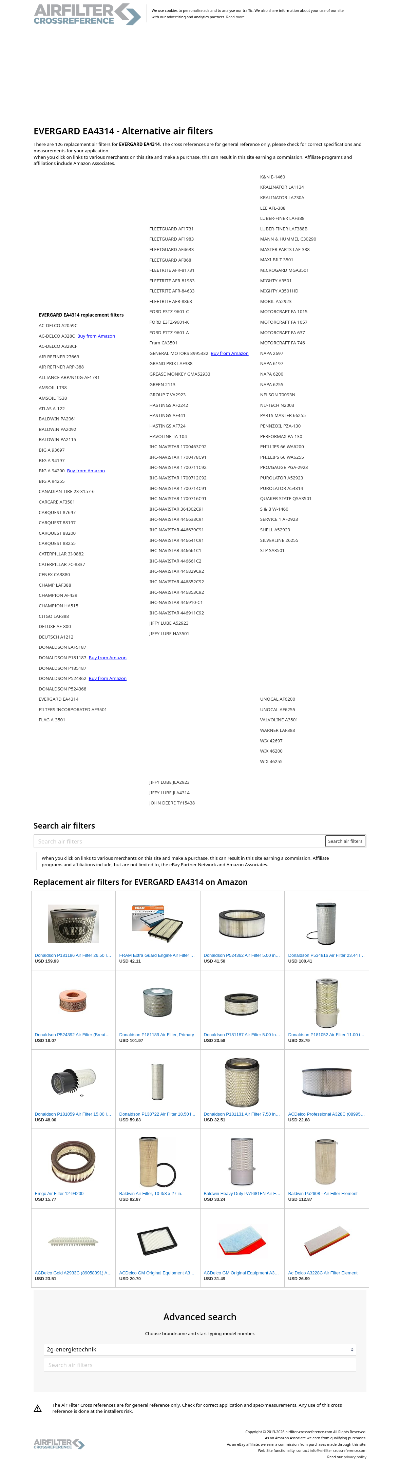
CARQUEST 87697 (57, 512)
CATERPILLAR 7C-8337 (62, 564)
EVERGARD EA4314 (58, 699)
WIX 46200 (271, 751)
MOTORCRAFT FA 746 (282, 343)
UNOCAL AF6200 (277, 699)
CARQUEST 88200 (57, 533)
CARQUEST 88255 (57, 543)
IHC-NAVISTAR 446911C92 (176, 613)
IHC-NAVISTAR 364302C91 (176, 509)
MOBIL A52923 (276, 301)
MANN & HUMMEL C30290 (288, 239)
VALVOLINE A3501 (279, 720)
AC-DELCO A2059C (58, 325)
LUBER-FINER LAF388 (282, 218)
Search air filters (345, 841)
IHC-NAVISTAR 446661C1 (175, 550)
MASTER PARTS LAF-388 (285, 249)
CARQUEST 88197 (57, 522)
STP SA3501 (272, 550)
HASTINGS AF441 (167, 415)
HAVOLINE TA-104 (168, 436)
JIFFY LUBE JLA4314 (169, 793)
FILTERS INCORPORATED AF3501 (73, 709)
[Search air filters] (180, 841)
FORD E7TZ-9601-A (169, 332)
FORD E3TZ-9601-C (169, 311)
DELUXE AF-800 (55, 626)
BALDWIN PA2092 (57, 429)
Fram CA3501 (163, 343)
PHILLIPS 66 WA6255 (282, 457)
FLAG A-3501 (52, 720)
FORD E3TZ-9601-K (169, 322)
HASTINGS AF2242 (168, 405)
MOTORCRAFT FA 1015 (284, 311)
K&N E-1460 (272, 177)
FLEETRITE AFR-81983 (171, 281)
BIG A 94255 (51, 481)
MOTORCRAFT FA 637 (282, 332)
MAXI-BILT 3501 (276, 260)
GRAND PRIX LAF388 (170, 363)
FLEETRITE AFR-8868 (170, 301)
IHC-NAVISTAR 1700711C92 (177, 467)
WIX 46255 (271, 761)
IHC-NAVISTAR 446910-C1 (176, 602)
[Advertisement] (200, 76)
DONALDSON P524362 (63, 678)
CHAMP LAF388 (55, 585)
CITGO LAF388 (54, 616)
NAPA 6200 (271, 374)
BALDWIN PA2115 (57, 439)
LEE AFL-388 (273, 208)
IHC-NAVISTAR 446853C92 (176, 592)
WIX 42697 (271, 741)
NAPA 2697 (271, 353)
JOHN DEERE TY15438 (172, 803)
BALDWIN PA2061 (57, 419)
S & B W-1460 (274, 509)
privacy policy (355, 1457)
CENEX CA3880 (54, 574)
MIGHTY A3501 (276, 281)
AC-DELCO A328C (57, 336)
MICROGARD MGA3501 (284, 270)
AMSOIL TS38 (53, 398)
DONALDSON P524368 (62, 689)
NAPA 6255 (271, 384)
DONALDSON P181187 (63, 658)
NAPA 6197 (271, 363)
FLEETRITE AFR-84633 (171, 291)
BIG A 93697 (51, 450)
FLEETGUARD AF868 (170, 260)
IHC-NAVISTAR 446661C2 (175, 561)
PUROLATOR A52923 (281, 478)
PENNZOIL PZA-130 (280, 426)
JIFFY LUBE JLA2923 (169, 782)
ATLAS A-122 (52, 408)
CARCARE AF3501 (57, 502)
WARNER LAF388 (277, 730)
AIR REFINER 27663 (59, 357)
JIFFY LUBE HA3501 (169, 633)
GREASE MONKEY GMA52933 (179, 374)
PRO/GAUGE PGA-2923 (284, 467)
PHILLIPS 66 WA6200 (282, 446)
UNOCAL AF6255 (277, 709)
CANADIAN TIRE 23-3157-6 (67, 491)
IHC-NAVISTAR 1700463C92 (177, 446)
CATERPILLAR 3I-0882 (61, 554)
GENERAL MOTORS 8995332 (179, 353)
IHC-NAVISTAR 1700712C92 (177, 478)
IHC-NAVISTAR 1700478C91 (177, 457)
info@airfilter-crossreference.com (338, 1450)
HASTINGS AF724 (167, 426)
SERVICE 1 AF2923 (279, 519)
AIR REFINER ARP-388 (61, 367)
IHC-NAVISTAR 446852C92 (176, 582)
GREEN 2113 (162, 384)
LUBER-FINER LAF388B (284, 229)
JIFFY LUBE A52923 (169, 623)
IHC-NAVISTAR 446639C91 (176, 530)
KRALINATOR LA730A (282, 197)
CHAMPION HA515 (58, 606)
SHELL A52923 (275, 530)
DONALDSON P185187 (62, 668)
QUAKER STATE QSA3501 (286, 498)
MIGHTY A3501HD (279, 291)
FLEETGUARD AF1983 (171, 239)
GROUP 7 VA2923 (167, 395)
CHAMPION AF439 (58, 595)
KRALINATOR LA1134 (282, 187)
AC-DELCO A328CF (58, 346)
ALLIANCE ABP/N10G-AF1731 (69, 377)
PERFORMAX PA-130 (281, 436)
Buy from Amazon (96, 336)
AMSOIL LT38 (52, 387)
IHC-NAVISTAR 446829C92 (176, 571)
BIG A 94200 (52, 471)
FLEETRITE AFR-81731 (171, 270)
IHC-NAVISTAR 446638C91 (176, 519)
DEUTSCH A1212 (56, 637)
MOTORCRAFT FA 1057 (284, 322)
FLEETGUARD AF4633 (171, 249)
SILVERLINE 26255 (279, 540)
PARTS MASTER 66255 (283, 415)
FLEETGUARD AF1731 (171, 229)
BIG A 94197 (51, 460)
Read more (235, 17)
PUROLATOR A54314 (281, 488)
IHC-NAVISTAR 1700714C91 (177, 488)
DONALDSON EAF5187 (62, 647)
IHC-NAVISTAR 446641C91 (176, 540)
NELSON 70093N (278, 395)
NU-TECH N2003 (277, 405)
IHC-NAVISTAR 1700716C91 (177, 498)
